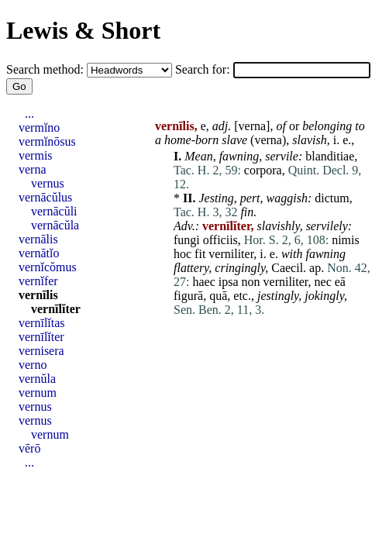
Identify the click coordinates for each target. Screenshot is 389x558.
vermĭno (39, 127)
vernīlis (38, 294)
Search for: (204, 69)
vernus (47, 183)
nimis (346, 239)
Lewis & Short (83, 30)
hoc (182, 253)
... (29, 113)
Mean (198, 156)
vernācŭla (55, 225)
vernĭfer (38, 281)
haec (203, 281)
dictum (332, 198)
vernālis (38, 239)
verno (32, 364)
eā (340, 281)
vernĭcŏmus (48, 267)
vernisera (41, 350)
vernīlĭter (56, 308)
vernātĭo (39, 253)
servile (281, 156)
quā (218, 295)
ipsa (229, 281)
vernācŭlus (45, 197)
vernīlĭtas (42, 322)
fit (199, 253)
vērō (29, 448)
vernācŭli (54, 211)
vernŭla (37, 378)
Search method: (46, 69)
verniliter (230, 253)
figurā (188, 295)
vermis (36, 155)
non (251, 281)
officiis (220, 239)
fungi (187, 239)
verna (253, 126)
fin (246, 212)
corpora (263, 170)
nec (323, 281)
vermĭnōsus (47, 141)
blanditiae (329, 156)
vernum (38, 392)
